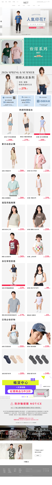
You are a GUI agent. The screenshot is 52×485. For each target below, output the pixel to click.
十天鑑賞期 (9, 471)
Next (51, 21)
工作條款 (20, 472)
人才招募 (4, 472)
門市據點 (14, 1)
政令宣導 (20, 471)
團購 (6, 1)
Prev (1, 21)
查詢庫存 (10, 1)
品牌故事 (4, 470)
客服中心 (15, 471)
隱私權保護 (20, 470)
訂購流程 (9, 470)
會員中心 (15, 470)
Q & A (17, 1)
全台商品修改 (9, 472)
